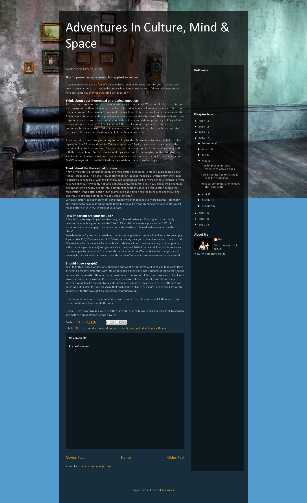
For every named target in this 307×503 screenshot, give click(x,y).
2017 (202, 121)
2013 (202, 213)
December (208, 143)
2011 (202, 224)
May (205, 160)
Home (126, 458)
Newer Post (75, 458)
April (205, 194)
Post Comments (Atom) (96, 466)
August (206, 149)
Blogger (169, 490)
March (206, 200)
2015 (202, 132)
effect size (81, 328)
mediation (94, 328)
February (207, 206)
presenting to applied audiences (137, 328)
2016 (202, 126)
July (204, 154)
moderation (109, 328)
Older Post (175, 458)
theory (162, 328)
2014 (202, 138)
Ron (220, 239)
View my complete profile (209, 253)
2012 (202, 219)
